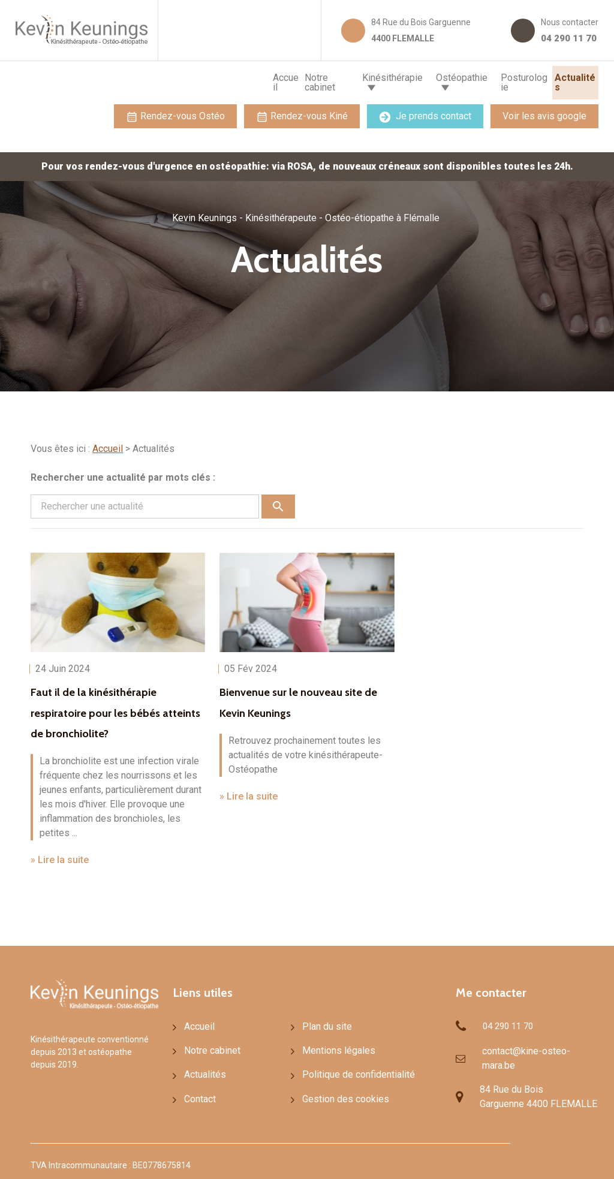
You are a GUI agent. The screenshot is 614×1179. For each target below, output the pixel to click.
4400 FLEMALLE (421, 28)
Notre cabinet (265, 80)
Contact (199, 1095)
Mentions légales (334, 1046)
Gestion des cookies (339, 1095)
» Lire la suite (60, 855)
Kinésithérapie (338, 80)
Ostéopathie (422, 80)
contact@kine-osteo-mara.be (522, 1052)
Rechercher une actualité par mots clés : (123, 472)
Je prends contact (425, 111)
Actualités (568, 80)
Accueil (207, 80)
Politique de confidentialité (352, 1071)
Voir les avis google (544, 111)
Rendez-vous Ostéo (175, 111)
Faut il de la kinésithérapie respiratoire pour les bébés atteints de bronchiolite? (114, 708)
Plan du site (324, 1022)
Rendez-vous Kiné (302, 111)
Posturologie (503, 80)
